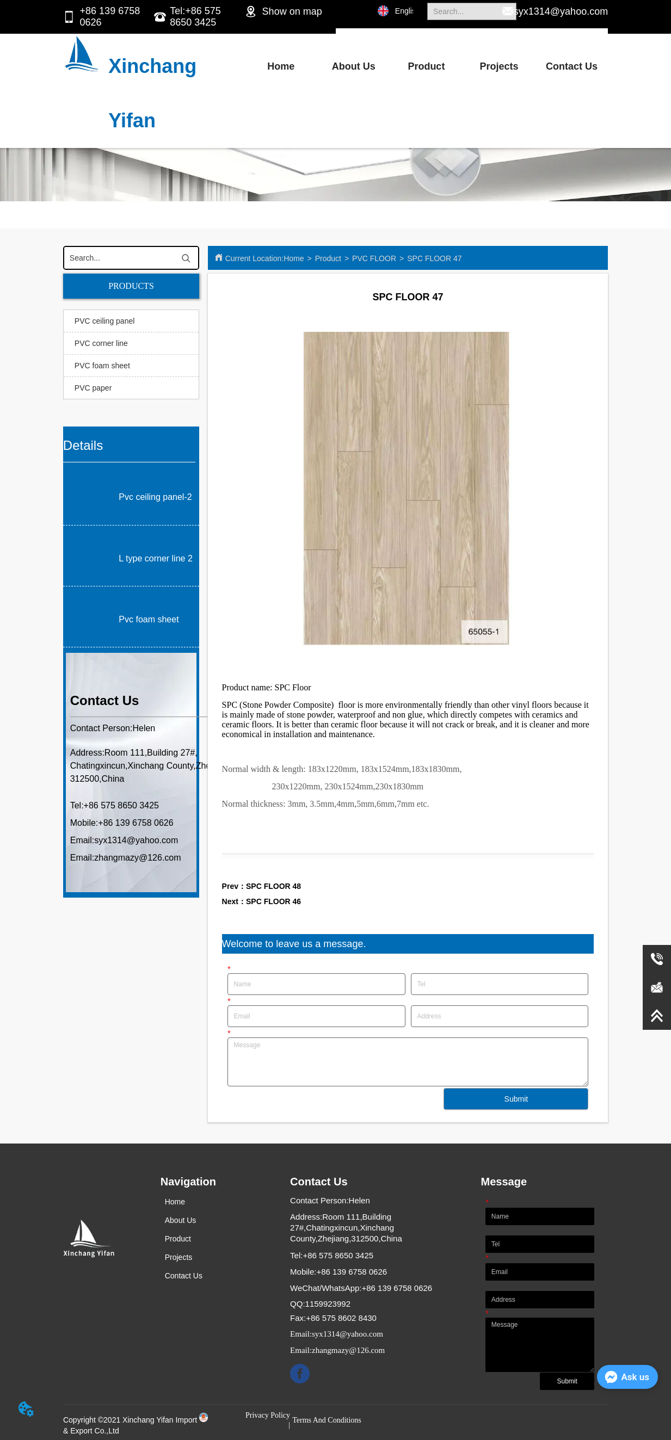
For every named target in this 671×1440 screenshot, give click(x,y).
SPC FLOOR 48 (273, 886)
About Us (353, 66)
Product (426, 66)
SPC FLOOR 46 (273, 901)
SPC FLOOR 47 (434, 258)
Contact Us (572, 66)
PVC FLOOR (374, 258)
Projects (498, 66)
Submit (516, 1099)
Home (280, 66)
